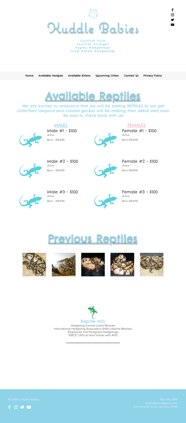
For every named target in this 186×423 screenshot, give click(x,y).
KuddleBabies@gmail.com (161, 403)
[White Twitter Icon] (22, 407)
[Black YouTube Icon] (172, 25)
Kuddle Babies (93, 27)
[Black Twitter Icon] (172, 20)
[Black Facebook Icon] (172, 10)
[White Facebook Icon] (9, 407)
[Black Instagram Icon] (172, 15)
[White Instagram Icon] (15, 407)
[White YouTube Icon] (28, 407)
